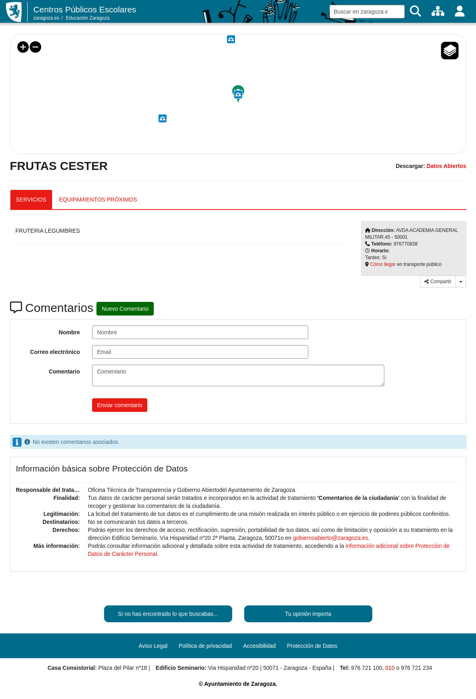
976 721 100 (366, 668)
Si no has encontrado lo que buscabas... (168, 614)
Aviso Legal (153, 646)
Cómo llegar (383, 264)
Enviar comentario (120, 405)
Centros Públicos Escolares (84, 9)
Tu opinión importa (308, 614)
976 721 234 (416, 668)
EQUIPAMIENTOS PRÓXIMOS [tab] (98, 199)
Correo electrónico (55, 352)
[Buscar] (415, 11)
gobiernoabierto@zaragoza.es (330, 538)
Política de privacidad (205, 646)
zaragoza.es (46, 18)
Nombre (69, 332)
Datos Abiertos (446, 166)
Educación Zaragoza (88, 18)
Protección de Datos (312, 646)
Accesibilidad (259, 646)
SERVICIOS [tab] (31, 199)
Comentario (64, 371)
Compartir (437, 281)
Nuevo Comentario (125, 309)
